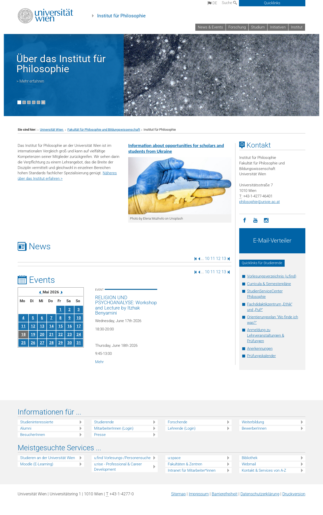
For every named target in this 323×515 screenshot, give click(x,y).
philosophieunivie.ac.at (259, 201)
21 (51, 334)
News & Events (210, 27)
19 (33, 334)
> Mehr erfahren (30, 81)
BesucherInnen (32, 434)
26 (33, 342)
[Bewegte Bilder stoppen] (43, 102)
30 (69, 342)
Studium (258, 27)
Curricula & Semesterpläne (269, 284)
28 (51, 342)
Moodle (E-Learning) (36, 464)
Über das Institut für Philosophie (61, 64)
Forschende (177, 422)
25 (23, 342)
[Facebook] (244, 220)
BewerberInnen (254, 428)
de (212, 3)
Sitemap (178, 494)
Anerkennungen (260, 348)
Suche (229, 3)
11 (212, 258)
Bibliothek (249, 458)
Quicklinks (272, 3)
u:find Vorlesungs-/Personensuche (122, 458)
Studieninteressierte (36, 422)
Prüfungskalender (261, 356)
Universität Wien (52, 129)
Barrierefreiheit (224, 494)
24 (78, 334)
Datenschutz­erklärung (259, 494)
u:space (174, 458)
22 (60, 334)
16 (69, 326)
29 (60, 342)
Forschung (237, 27)
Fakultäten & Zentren (185, 464)
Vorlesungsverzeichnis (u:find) (271, 276)
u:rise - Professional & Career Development (118, 467)
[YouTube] (255, 220)
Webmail (249, 464)
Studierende (104, 422)
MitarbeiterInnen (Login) (113, 428)
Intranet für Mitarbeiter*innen (192, 470)
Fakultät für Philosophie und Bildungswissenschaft (103, 129)
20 (42, 334)
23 (69, 334)
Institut (297, 27)
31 (78, 342)
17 (78, 326)
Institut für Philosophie (121, 16)
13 (224, 258)
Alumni (25, 428)
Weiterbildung (253, 422)
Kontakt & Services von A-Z (264, 470)
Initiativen (278, 27)
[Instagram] (266, 220)
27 (42, 342)
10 (207, 258)
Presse (100, 434)
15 (60, 326)
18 (23, 334)
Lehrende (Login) (182, 428)
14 (51, 326)
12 (218, 258)
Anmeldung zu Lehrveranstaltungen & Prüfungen (265, 335)
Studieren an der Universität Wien (47, 458)
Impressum (199, 494)
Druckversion (293, 494)
